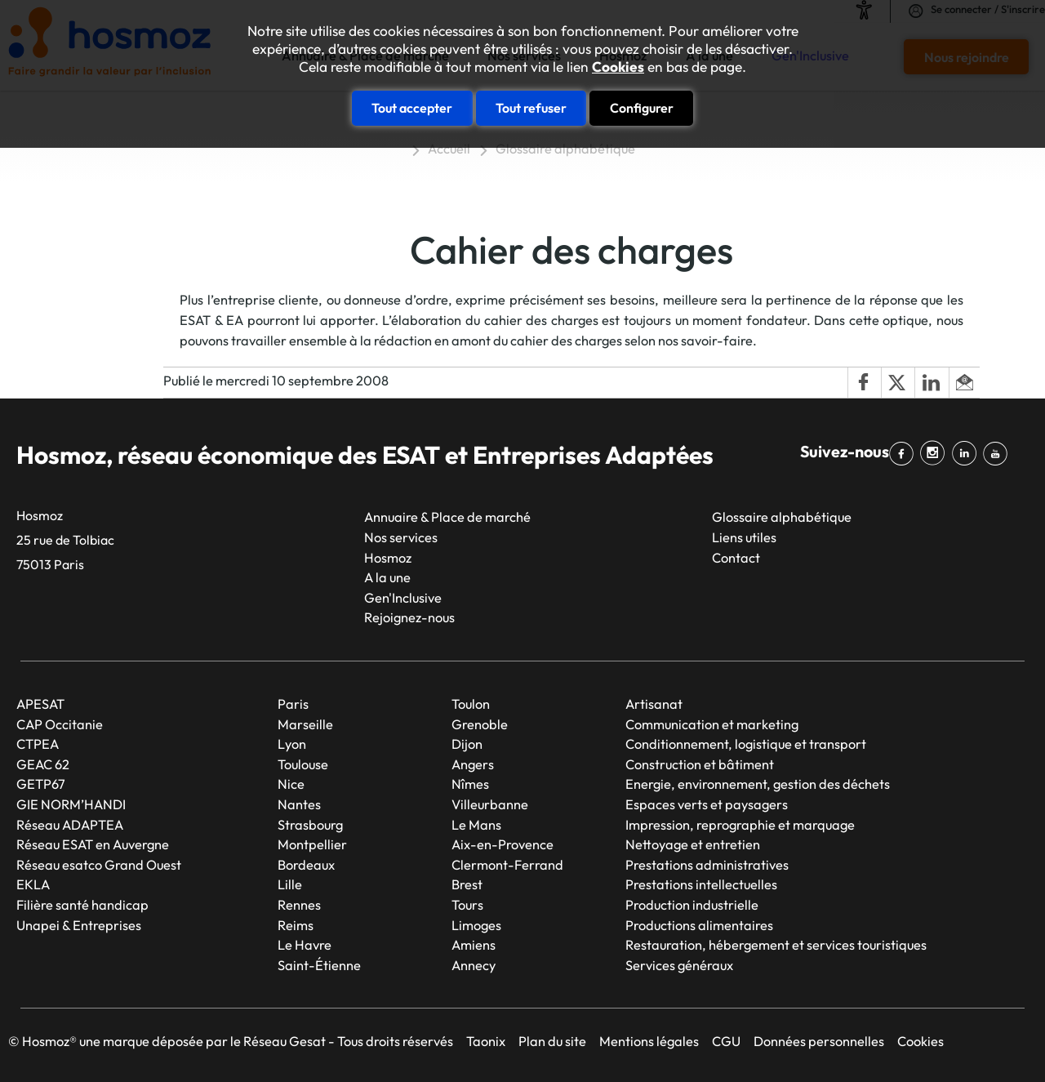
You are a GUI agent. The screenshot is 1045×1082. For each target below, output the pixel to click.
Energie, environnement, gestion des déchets (757, 784)
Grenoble (479, 724)
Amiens (473, 945)
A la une (387, 577)
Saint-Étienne (319, 965)
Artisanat (654, 704)
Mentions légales (649, 1041)
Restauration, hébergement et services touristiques (776, 945)
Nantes (299, 804)
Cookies (618, 67)
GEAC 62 (42, 764)
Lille (290, 884)
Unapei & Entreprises (78, 925)
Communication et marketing (711, 724)
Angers (472, 764)
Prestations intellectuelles (701, 884)
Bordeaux (306, 865)
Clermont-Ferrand (507, 865)
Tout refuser (531, 108)
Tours (467, 905)
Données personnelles (819, 1041)
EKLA (33, 884)
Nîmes (470, 784)
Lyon (292, 744)
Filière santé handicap (82, 905)
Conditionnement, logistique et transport (745, 744)
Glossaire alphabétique (565, 148)
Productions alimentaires (699, 925)
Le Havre (304, 945)
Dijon (466, 744)
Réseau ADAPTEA (69, 825)
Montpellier (312, 844)
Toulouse (303, 764)
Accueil (449, 148)
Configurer (642, 108)
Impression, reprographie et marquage (740, 825)
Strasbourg (310, 825)
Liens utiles (744, 537)
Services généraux (679, 965)
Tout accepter (411, 108)
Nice (291, 784)
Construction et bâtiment (699, 764)
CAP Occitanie (59, 724)
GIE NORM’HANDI (71, 804)
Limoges (476, 925)
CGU (726, 1041)
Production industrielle (691, 905)
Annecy (473, 965)
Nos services (401, 537)
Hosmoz (387, 558)
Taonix (485, 1041)
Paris (293, 704)
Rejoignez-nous (409, 617)
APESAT (40, 704)
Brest (466, 884)
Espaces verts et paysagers (706, 804)
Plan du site (552, 1041)
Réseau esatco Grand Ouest (98, 865)
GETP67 (40, 784)
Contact (736, 558)
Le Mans (476, 825)
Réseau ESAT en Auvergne (92, 844)
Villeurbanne (489, 804)
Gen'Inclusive (403, 598)
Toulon (470, 704)
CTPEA (37, 744)
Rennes (299, 905)
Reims (296, 925)
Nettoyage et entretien (692, 844)
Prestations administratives (707, 865)
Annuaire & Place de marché (447, 517)
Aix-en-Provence (502, 844)
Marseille (305, 724)
